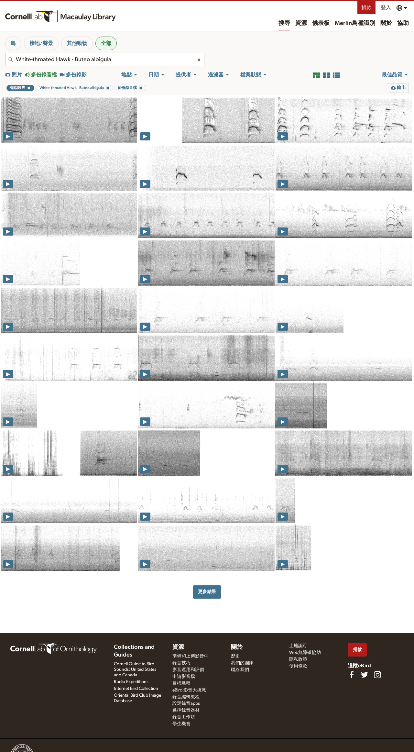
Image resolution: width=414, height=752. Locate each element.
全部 (106, 43)
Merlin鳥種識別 (355, 23)
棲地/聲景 (41, 43)
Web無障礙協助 (305, 652)
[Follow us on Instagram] (377, 675)
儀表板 (321, 23)
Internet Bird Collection (136, 688)
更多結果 (207, 591)
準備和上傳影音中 (190, 656)
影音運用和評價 (188, 670)
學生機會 (181, 724)
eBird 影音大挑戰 (189, 690)
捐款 (366, 7)
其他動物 (77, 43)
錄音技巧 (181, 663)
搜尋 (284, 23)
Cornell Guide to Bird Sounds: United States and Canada (135, 669)
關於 (386, 23)
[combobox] (105, 59)
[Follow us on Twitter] (364, 675)
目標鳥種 (181, 683)
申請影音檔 (183, 676)
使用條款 (298, 666)
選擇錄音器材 (186, 710)
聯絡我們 (240, 670)
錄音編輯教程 (186, 697)
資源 (301, 23)
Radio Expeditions (131, 682)
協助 (403, 23)
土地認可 (298, 646)
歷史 (235, 656)
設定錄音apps (186, 703)
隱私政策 (298, 659)
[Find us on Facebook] (351, 675)
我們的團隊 (242, 663)
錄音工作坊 (183, 717)
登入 (386, 7)
